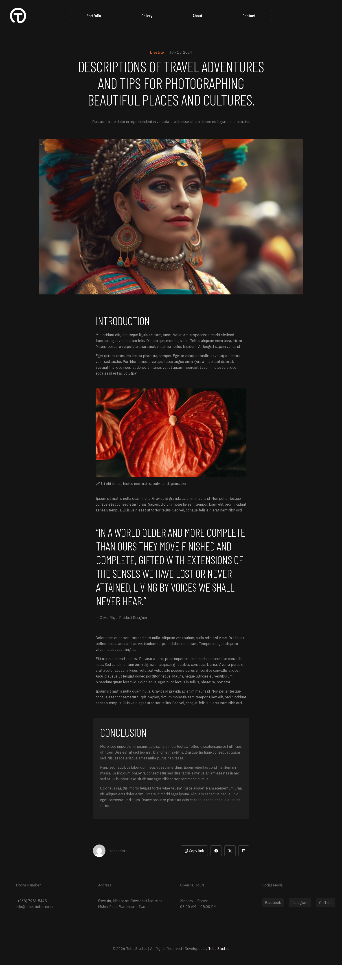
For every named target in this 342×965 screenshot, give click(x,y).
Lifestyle (157, 52)
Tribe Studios (218, 948)
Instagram (299, 902)
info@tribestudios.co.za (34, 906)
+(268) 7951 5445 (31, 901)
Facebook (273, 902)
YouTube (326, 902)
